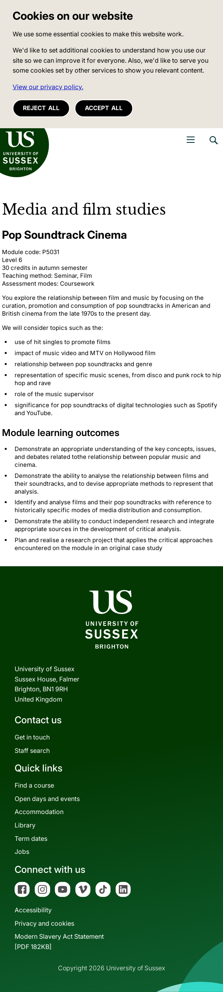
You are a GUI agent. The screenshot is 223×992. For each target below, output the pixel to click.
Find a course (34, 785)
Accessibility (33, 910)
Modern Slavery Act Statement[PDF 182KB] (59, 941)
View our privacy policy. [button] (48, 87)
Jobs (22, 851)
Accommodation (39, 812)
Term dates (31, 838)
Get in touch (32, 737)
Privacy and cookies (44, 923)
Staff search (32, 750)
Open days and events (47, 799)
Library (25, 825)
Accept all (104, 108)
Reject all (41, 108)
